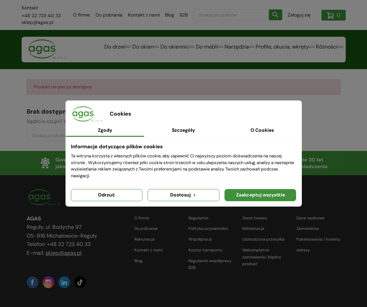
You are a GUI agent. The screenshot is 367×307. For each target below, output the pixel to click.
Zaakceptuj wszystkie (260, 195)
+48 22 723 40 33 (41, 15)
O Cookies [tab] (262, 130)
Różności (325, 49)
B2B (184, 15)
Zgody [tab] (105, 130)
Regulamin (198, 218)
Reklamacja (253, 228)
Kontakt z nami (144, 15)
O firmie (81, 15)
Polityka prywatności (208, 228)
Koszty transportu (205, 250)
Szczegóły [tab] (183, 130)
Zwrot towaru (254, 218)
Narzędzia (233, 49)
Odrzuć (106, 195)
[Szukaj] (237, 14)
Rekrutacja (144, 239)
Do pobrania (109, 15)
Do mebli (201, 49)
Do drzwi (101, 49)
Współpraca (200, 239)
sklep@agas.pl (37, 22)
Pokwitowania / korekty (318, 239)
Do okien (133, 49)
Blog (169, 15)
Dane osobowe (310, 218)
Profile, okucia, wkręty (280, 49)
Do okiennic (167, 49)
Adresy (303, 250)
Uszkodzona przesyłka (263, 239)
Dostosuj (183, 195)
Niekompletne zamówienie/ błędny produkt (261, 257)
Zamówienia (307, 228)
